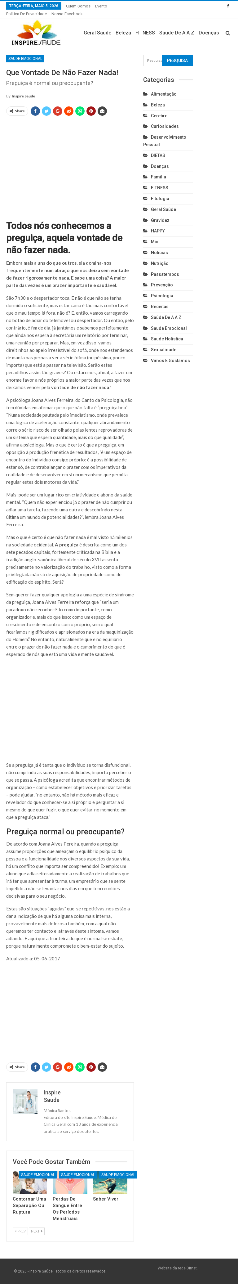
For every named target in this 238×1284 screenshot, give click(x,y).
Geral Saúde (97, 33)
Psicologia (162, 295)
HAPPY (158, 230)
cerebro (159, 115)
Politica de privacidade (26, 13)
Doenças (209, 33)
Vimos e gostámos (170, 360)
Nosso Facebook (67, 13)
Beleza (123, 33)
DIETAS (158, 155)
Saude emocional (25, 58)
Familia (158, 176)
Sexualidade (163, 349)
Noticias (159, 252)
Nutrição (160, 263)
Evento (101, 6)
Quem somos (78, 6)
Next (36, 1231)
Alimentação (164, 94)
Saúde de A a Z (176, 33)
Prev (20, 1231)
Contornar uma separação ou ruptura (29, 1205)
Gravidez (160, 220)
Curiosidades (165, 126)
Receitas (160, 306)
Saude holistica (167, 338)
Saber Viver (105, 1199)
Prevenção (162, 284)
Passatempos (165, 274)
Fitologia (160, 198)
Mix (154, 241)
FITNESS (145, 33)
